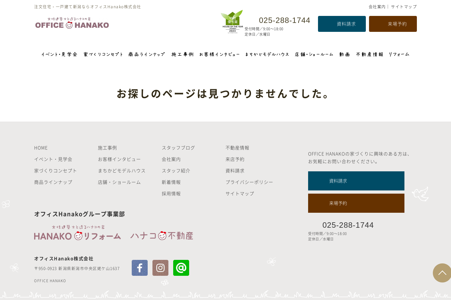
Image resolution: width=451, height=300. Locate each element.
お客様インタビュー (119, 159)
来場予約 (397, 23)
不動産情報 (237, 147)
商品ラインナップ (53, 182)
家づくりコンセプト (55, 170)
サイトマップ (404, 7)
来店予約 (235, 159)
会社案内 (377, 7)
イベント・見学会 (53, 159)
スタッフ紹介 (176, 170)
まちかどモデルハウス (122, 170)
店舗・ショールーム (119, 182)
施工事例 (107, 147)
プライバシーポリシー (249, 182)
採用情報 (171, 193)
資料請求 (346, 23)
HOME (41, 147)
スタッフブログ (178, 147)
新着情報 (171, 182)
